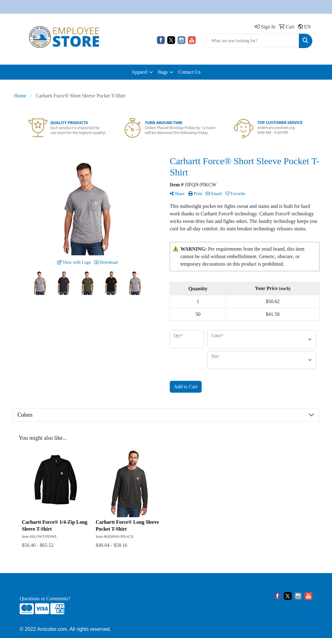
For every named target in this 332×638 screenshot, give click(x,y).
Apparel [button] (139, 72)
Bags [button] (163, 72)
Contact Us (189, 72)
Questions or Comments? (45, 598)
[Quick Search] (251, 41)
